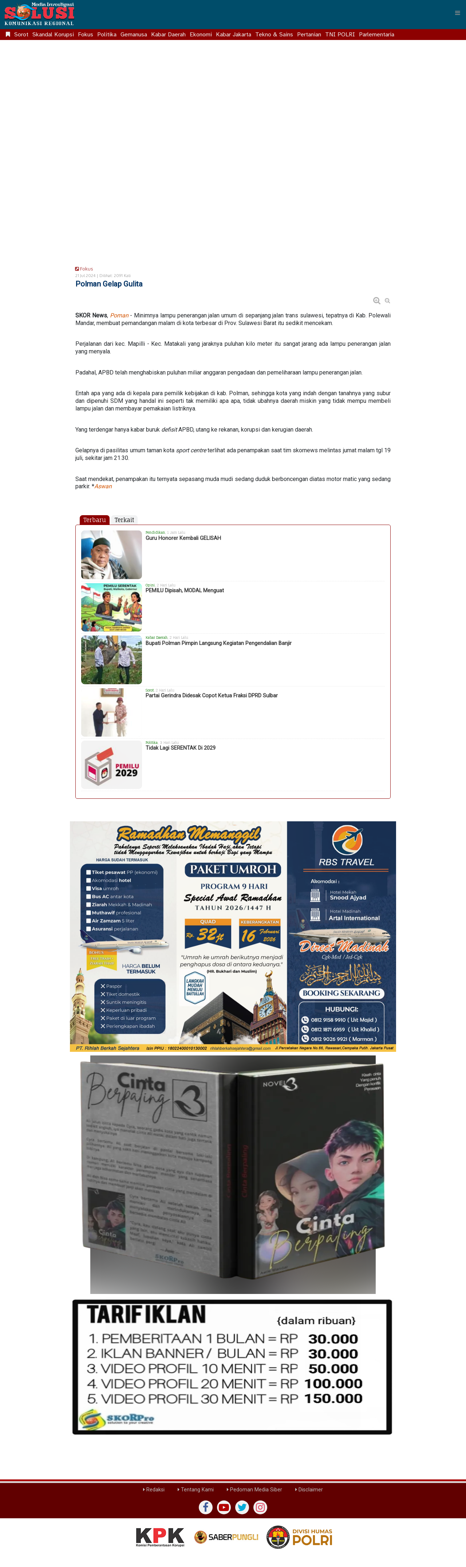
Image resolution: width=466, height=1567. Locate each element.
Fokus (85, 34)
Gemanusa (134, 34)
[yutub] (224, 1507)
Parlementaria (376, 34)
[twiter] (242, 1507)
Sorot (21, 34)
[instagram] (260, 1507)
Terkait (124, 520)
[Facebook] (205, 1507)
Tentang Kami (196, 1490)
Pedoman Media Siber (254, 1490)
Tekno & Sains (274, 34)
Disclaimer (309, 1490)
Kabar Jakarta (233, 34)
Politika (106, 34)
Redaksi (154, 1490)
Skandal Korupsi (53, 34)
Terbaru (94, 520)
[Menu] (457, 12)
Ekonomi (201, 34)
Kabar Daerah (168, 34)
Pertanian (309, 34)
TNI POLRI (340, 34)
